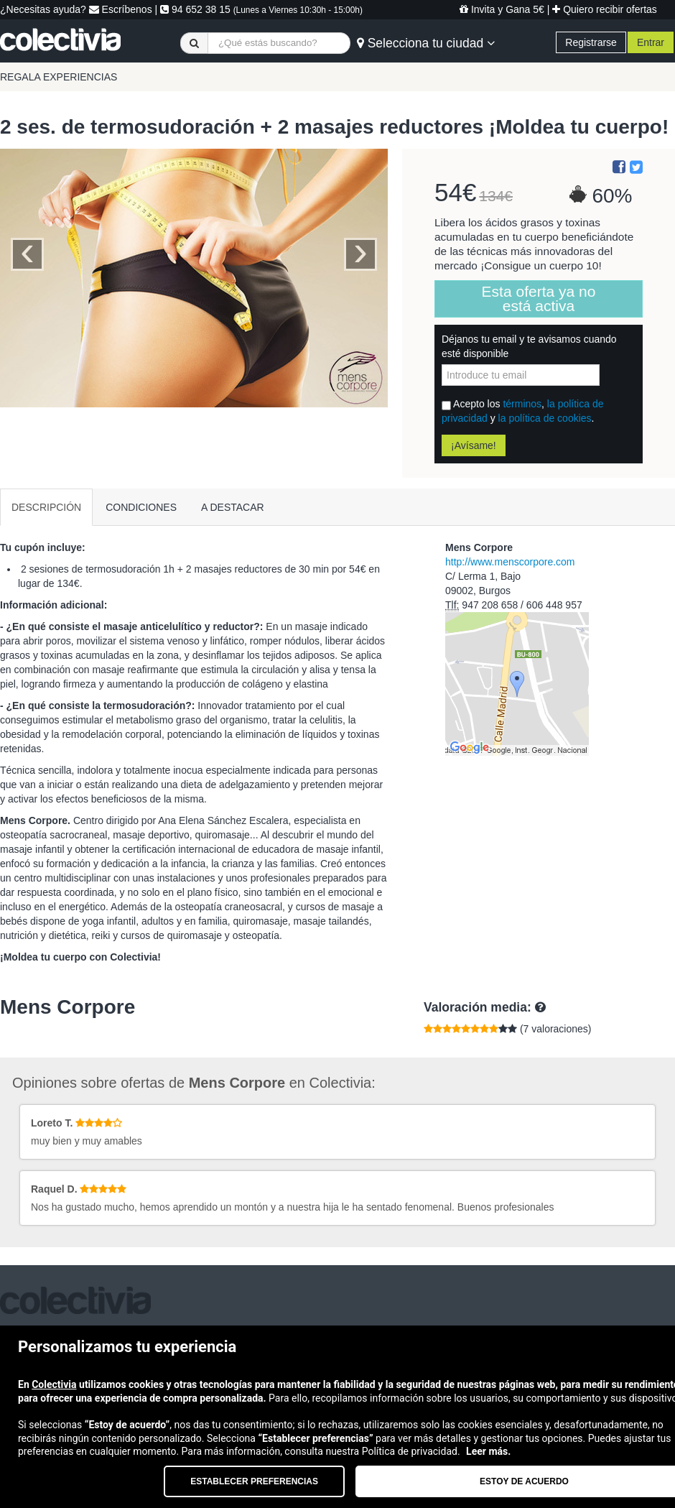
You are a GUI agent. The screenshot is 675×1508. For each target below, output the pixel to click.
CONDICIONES (141, 507)
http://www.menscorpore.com (510, 562)
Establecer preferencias (254, 1481)
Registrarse (591, 42)
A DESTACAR (232, 507)
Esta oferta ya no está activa (539, 298)
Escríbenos (120, 9)
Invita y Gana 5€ (502, 9)
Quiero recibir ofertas (604, 9)
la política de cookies (545, 418)
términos (522, 404)
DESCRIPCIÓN (46, 507)
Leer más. (488, 1451)
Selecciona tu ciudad (426, 43)
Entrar (650, 42)
